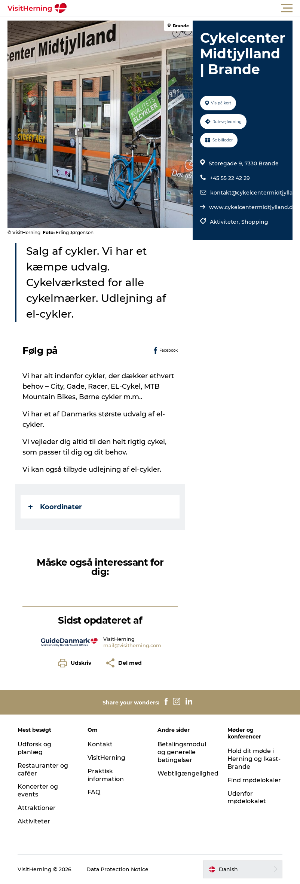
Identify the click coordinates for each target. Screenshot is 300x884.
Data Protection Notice (117, 869)
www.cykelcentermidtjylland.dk (252, 207)
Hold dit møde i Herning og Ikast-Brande (254, 758)
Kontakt (100, 744)
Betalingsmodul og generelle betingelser (181, 752)
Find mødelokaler (254, 780)
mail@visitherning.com (132, 645)
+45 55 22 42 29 (230, 178)
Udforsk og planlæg (34, 748)
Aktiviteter (34, 821)
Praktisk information (106, 775)
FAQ (94, 792)
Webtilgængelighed (187, 773)
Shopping (254, 221)
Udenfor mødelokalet (246, 797)
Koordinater (55, 507)
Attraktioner (37, 807)
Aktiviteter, (225, 221)
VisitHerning (106, 757)
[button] (184, 8)
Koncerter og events (38, 790)
